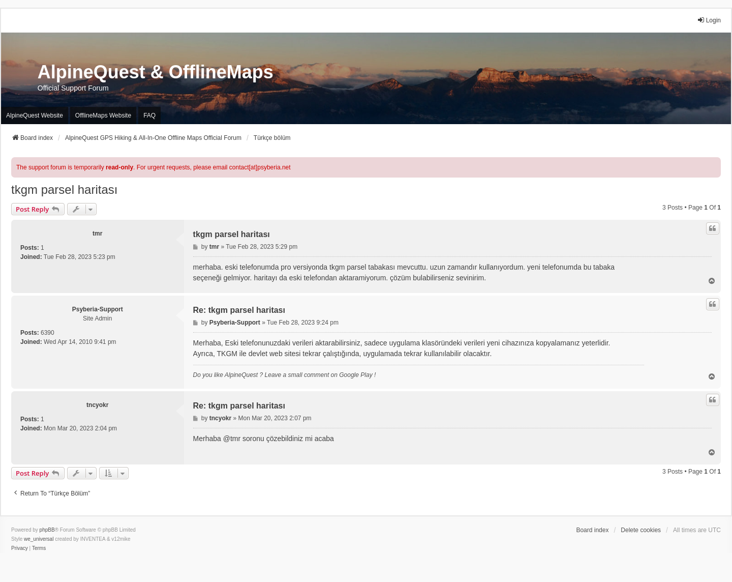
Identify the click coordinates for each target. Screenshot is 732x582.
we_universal (38, 539)
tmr (97, 233)
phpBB (47, 530)
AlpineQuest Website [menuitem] (34, 115)
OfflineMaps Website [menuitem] (103, 115)
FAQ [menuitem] (149, 115)
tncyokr (97, 405)
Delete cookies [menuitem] (641, 530)
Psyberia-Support (97, 309)
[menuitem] (19, 548)
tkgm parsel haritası (64, 189)
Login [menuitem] (709, 20)
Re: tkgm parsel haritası (239, 310)
